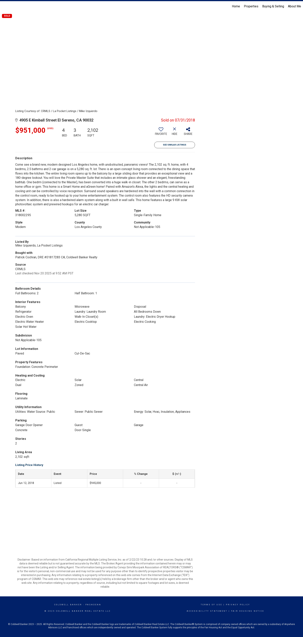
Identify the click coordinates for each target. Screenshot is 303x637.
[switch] (161, 133)
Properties (251, 6)
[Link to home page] (5, 6)
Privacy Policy (238, 605)
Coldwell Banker (68, 605)
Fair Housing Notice (247, 611)
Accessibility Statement (207, 611)
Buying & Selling (273, 6)
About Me (294, 6)
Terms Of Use (211, 605)
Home (236, 6)
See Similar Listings (174, 145)
